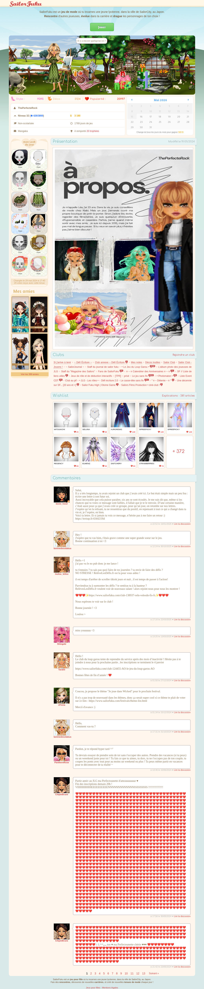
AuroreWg (116, 429)
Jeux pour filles (93, 987)
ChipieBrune (61, 794)
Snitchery (116, 463)
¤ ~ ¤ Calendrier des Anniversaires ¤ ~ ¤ (150, 371)
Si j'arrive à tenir (62, 362)
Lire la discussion (182, 524)
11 (132, 973)
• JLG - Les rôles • (89, 380)
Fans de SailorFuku (110, 371)
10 (126, 973)
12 (138, 973)
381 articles (187, 395)
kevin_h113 (61, 504)
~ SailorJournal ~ (75, 367)
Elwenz (86, 463)
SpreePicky (145, 429)
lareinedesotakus (62, 548)
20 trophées (93, 131)
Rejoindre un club (184, 355)
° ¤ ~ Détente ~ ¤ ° (163, 380)
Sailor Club (169, 362)
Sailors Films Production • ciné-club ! (142, 385)
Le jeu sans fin (143, 376)
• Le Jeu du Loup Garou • (138, 367)
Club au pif (71, 380)
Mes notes (136, 362)
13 (143, 973)
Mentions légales (110, 987)
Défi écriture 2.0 (109, 380)
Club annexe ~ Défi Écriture (111, 362)
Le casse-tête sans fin (135, 380)
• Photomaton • (167, 376)
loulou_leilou (61, 574)
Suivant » (154, 973)
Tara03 (61, 669)
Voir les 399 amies (30, 374)
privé (126, 376)
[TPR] (118, 376)
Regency (58, 463)
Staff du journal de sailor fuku (102, 367)
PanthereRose (61, 762)
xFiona (61, 705)
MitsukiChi (59, 429)
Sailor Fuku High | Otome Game (100, 385)
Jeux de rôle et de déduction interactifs (91, 376)
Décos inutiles (152, 362)
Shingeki (61, 644)
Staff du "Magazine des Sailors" (78, 371)
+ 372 (178, 451)
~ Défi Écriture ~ (83, 362)
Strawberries (146, 463)
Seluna (86, 429)
